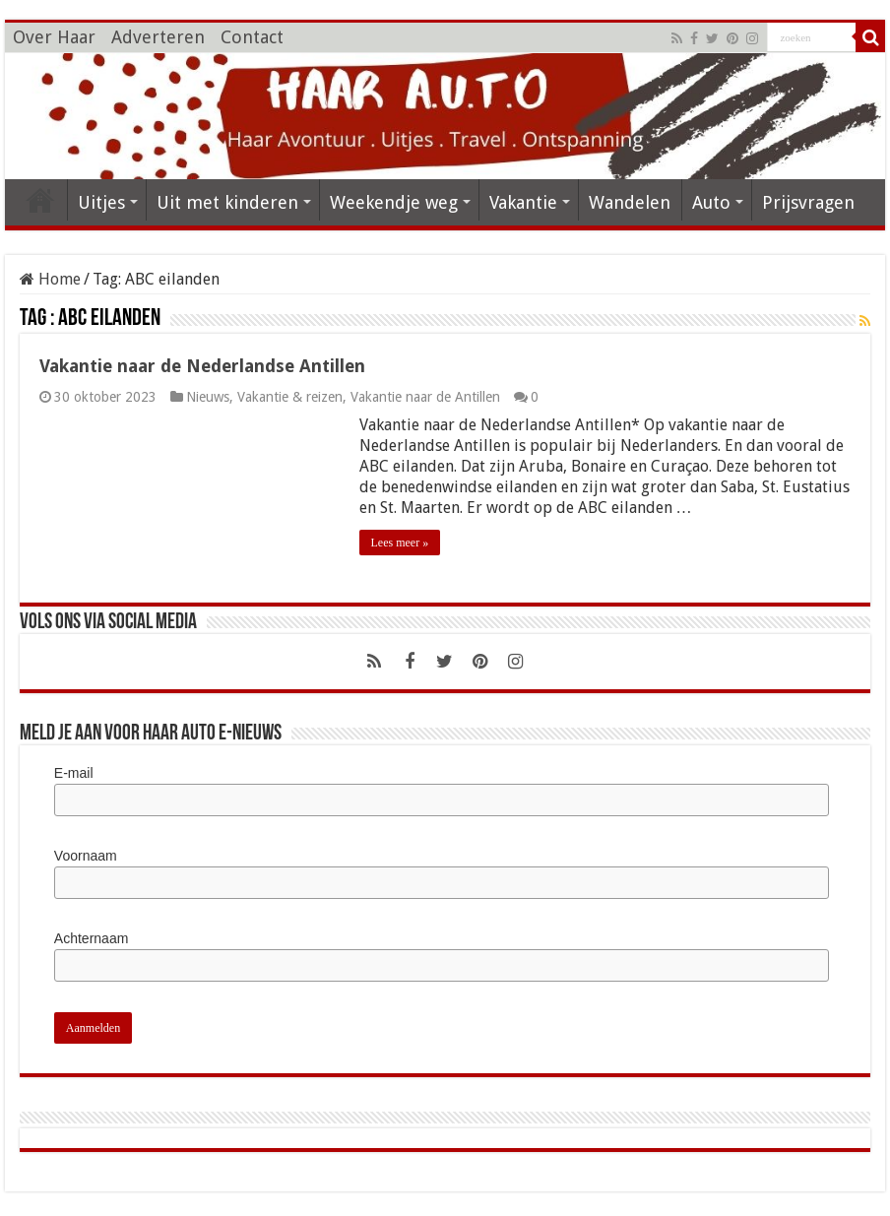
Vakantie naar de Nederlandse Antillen (202, 365)
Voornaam (85, 856)
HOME (40, 200)
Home (50, 279)
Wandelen (629, 202)
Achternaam (91, 938)
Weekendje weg (394, 202)
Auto (711, 202)
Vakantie (523, 202)
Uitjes (101, 202)
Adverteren (158, 37)
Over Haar (54, 37)
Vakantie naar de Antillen (425, 397)
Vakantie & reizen (290, 397)
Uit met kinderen (227, 202)
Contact (252, 37)
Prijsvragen (808, 202)
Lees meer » (400, 542)
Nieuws (207, 397)
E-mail (74, 773)
